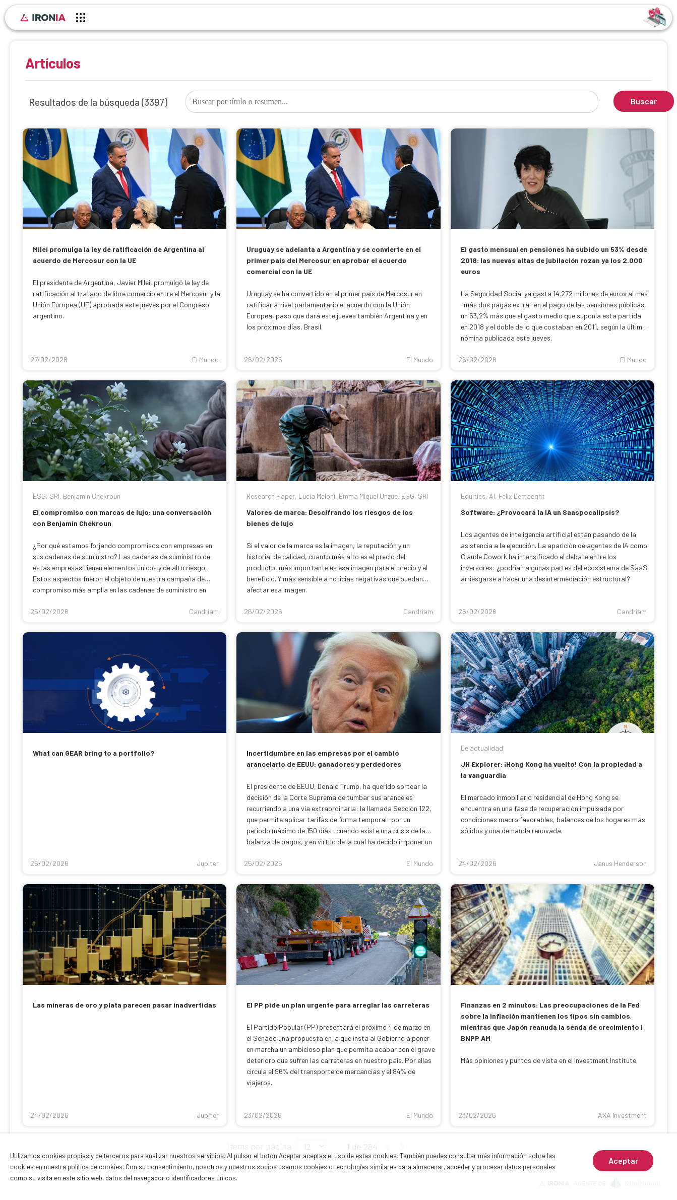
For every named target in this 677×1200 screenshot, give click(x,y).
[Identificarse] (654, 16)
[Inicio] (43, 17)
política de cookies (95, 1167)
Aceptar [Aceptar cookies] (623, 1160)
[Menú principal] (81, 19)
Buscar (644, 101)
